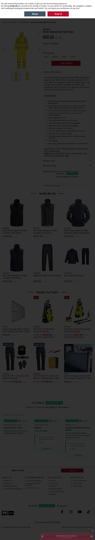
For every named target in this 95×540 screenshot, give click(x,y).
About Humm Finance (56, 491)
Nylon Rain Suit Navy (73, 275)
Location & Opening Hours (12, 489)
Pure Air (51, 481)
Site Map (52, 494)
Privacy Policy (76, 483)
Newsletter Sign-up (9, 486)
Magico (70, 527)
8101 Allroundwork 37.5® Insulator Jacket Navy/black (76, 231)
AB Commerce (88, 527)
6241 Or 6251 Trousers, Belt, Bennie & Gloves (16, 376)
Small (46, 57)
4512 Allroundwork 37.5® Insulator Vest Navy (14, 276)
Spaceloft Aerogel (55, 489)
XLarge (73, 57)
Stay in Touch (18, 470)
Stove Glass (53, 483)
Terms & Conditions (79, 481)
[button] (39, 32)
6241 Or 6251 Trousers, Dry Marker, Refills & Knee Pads (46, 376)
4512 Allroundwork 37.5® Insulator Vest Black (14, 231)
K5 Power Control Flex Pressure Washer (43, 330)
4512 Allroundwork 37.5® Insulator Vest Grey (45, 231)
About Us (6, 481)
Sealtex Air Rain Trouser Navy (47, 275)
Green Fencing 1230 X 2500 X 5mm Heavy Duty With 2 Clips (77, 376)
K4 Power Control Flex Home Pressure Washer (77, 330)
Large (64, 57)
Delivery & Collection (33, 481)
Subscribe (72, 470)
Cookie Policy (76, 486)
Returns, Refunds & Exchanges (32, 484)
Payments (52, 486)
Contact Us (7, 483)
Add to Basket (66, 63)
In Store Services (31, 488)
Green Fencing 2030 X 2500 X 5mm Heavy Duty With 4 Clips (16, 330)
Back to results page (53, 185)
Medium (55, 57)
